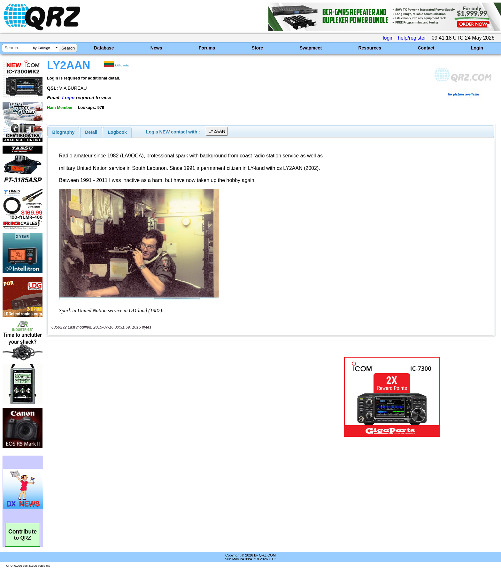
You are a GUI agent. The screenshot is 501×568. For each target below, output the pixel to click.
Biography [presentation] (63, 132)
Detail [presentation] (91, 132)
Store (257, 47)
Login (477, 47)
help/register (412, 38)
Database (104, 47)
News (156, 47)
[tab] (64, 132)
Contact (426, 47)
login (388, 38)
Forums (207, 47)
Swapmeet (311, 47)
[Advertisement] (172, 397)
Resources (369, 47)
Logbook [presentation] (117, 132)
